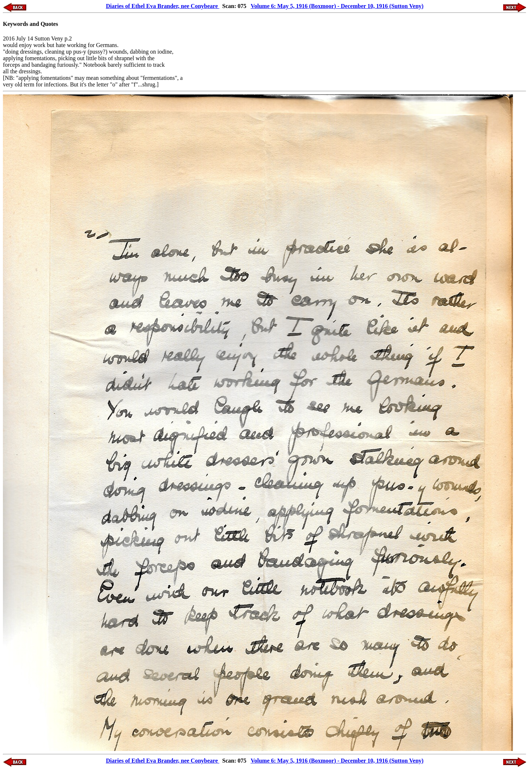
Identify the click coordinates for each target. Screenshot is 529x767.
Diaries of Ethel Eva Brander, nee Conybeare (162, 6)
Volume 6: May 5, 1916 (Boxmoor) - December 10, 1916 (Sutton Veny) (336, 6)
